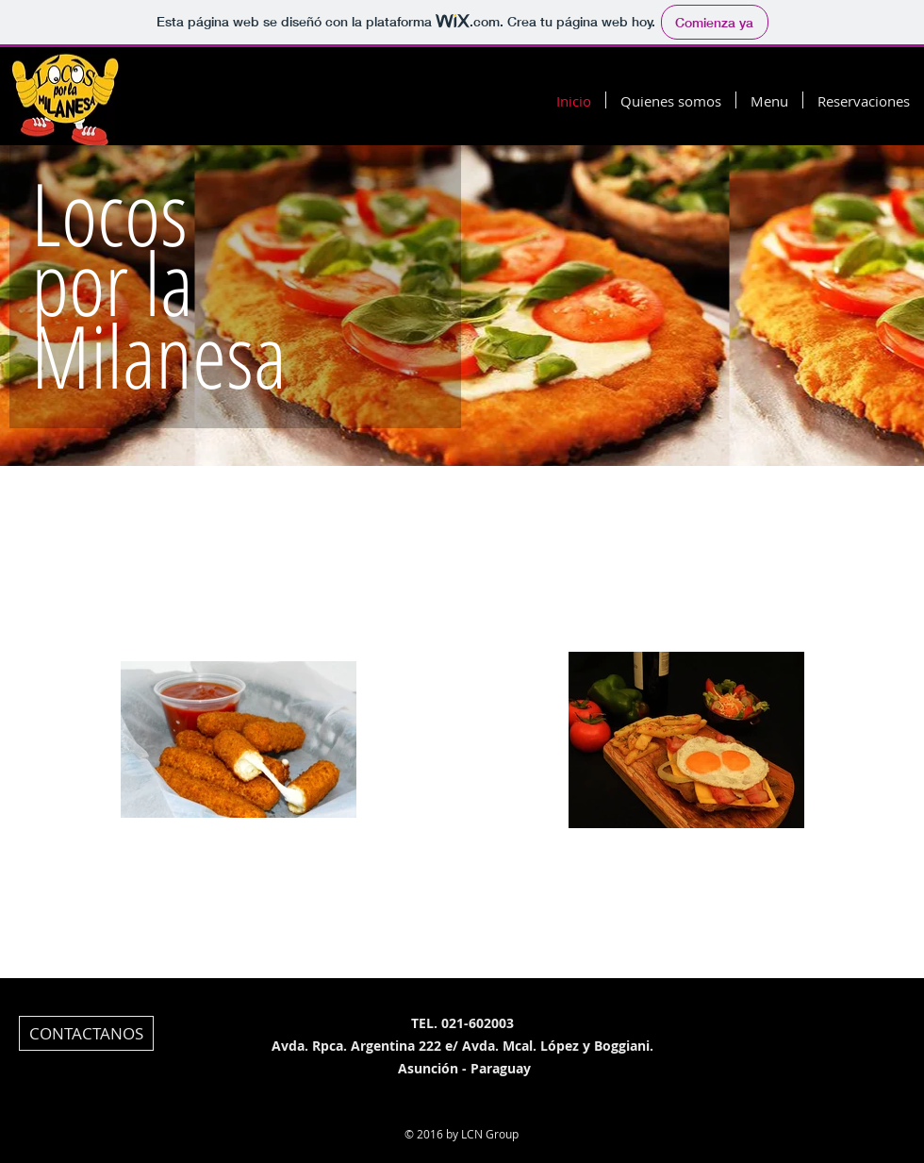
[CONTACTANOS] (86, 1033)
